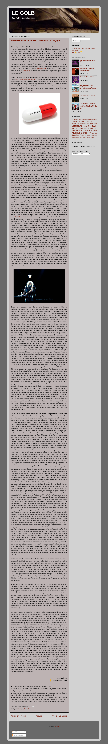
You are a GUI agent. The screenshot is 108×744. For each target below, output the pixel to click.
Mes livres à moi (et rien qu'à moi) (86, 130)
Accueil (39, 716)
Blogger (57, 726)
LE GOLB (23, 13)
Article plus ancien (59, 716)
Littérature (77, 126)
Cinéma (74, 121)
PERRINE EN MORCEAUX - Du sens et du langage (35, 40)
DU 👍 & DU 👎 (77, 52)
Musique (20, 709)
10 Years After (76, 119)
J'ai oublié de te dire (83, 123)
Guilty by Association (87, 77)
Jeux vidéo (93, 123)
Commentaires (17, 735)
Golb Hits (85, 121)
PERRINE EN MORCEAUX (25, 79)
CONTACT (75, 50)
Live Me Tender (90, 126)
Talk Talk (26, 709)
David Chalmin (20, 217)
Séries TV (86, 133)
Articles (15, 732)
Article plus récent (18, 716)
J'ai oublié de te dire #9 (87, 95)
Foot (79, 121)
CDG (95, 119)
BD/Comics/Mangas (88, 119)
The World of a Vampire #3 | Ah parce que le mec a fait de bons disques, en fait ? (88, 106)
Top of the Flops (78, 135)
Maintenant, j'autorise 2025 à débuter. (87, 69)
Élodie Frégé (41, 68)
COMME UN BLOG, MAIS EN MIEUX (83, 48)
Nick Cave (26, 71)
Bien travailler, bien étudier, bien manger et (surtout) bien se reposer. (88, 86)
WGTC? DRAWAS (89, 137)
